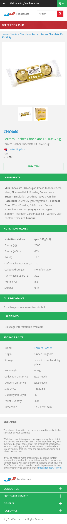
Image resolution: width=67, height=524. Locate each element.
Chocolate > (25, 34)
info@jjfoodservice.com (49, 467)
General (33, 503)
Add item (34, 166)
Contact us (33, 488)
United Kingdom (17, 149)
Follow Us (33, 510)
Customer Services (33, 496)
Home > (6, 34)
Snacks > (14, 34)
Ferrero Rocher (43, 348)
